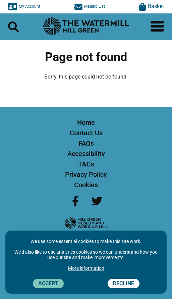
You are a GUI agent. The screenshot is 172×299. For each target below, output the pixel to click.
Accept (48, 283)
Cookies (86, 185)
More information (86, 268)
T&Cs (86, 164)
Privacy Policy (86, 174)
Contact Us (86, 133)
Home (86, 122)
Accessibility (86, 154)
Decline (123, 283)
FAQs (86, 143)
